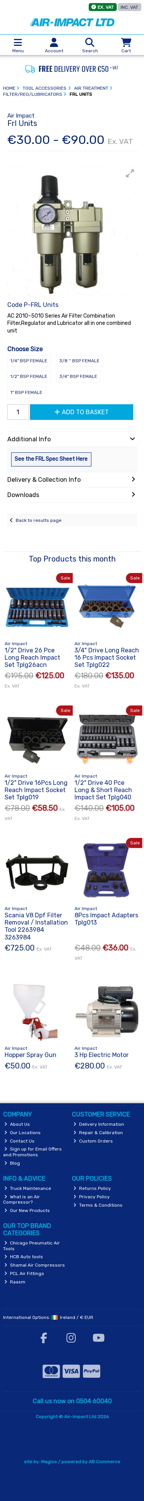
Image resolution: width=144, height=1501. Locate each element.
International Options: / (48, 1317)
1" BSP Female (26, 392)
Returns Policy (92, 1188)
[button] (130, 173)
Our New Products (27, 1210)
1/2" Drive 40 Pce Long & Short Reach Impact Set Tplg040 (103, 790)
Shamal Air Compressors (34, 1265)
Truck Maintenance (27, 1188)
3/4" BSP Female (78, 376)
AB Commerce (104, 1461)
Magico (49, 1461)
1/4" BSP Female (28, 360)
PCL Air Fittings (24, 1273)
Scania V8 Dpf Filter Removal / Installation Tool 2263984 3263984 (36, 926)
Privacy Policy (91, 1196)
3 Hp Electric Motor (101, 1055)
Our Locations (22, 1132)
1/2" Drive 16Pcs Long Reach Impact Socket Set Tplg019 (36, 790)
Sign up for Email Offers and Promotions (32, 1151)
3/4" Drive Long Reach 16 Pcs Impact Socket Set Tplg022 (106, 657)
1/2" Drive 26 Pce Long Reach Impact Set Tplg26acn (32, 657)
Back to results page (38, 520)
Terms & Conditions (97, 1205)
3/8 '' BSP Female (79, 360)
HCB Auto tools (23, 1256)
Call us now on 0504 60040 (72, 1401)
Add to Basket (82, 412)
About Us (17, 1124)
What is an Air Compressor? (21, 1199)
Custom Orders (93, 1141)
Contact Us (19, 1141)
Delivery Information (98, 1124)
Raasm (14, 1282)
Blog (12, 1163)
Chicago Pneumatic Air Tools (31, 1245)
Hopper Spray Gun (30, 1055)
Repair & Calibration (98, 1132)
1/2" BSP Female (28, 376)
